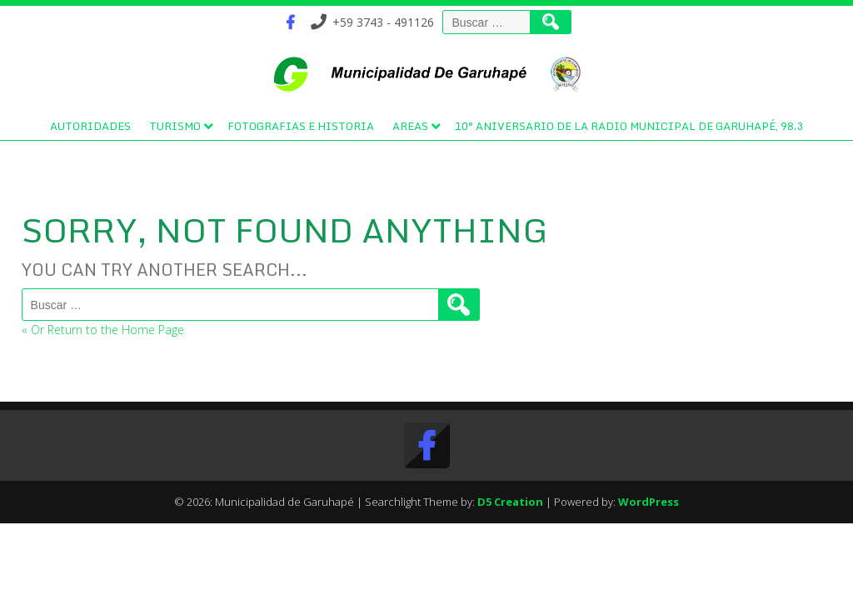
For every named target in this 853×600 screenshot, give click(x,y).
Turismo (175, 126)
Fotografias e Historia (300, 126)
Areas (410, 126)
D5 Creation (510, 501)
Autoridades (90, 126)
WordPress (648, 501)
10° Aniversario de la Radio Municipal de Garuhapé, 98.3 (629, 126)
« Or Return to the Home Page (103, 330)
